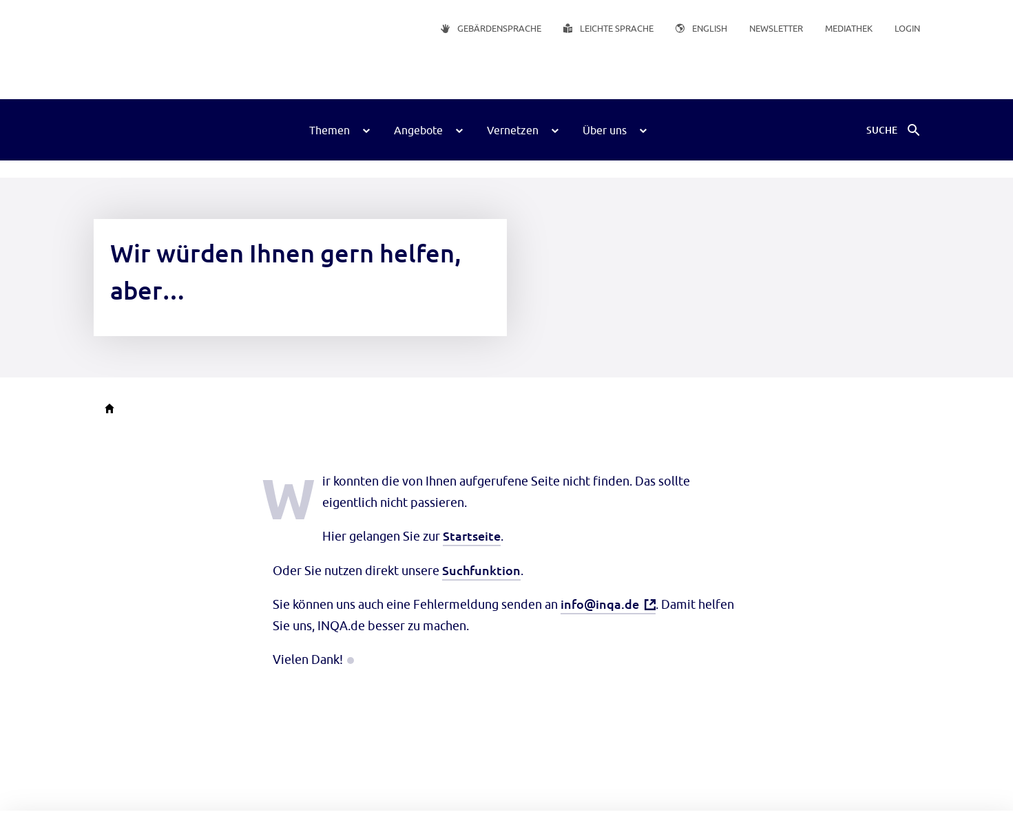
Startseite (472, 535)
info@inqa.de (600, 604)
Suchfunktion (481, 570)
